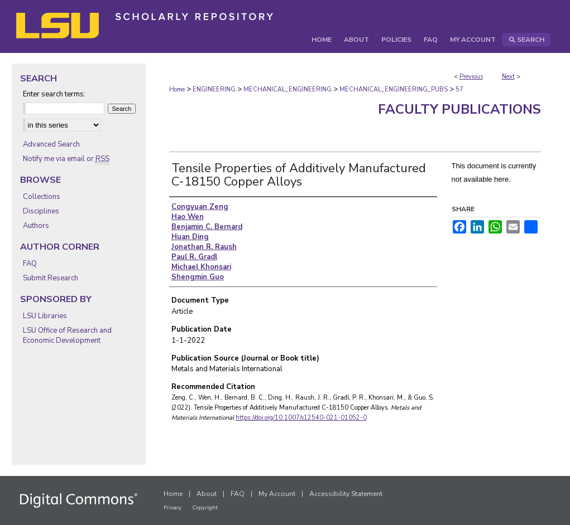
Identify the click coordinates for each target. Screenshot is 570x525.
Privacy (172, 508)
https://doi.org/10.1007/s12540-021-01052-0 (301, 418)
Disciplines (41, 211)
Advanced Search (51, 144)
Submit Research (50, 278)
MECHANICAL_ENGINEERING (287, 89)
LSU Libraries (45, 316)
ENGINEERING (214, 89)
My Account (276, 493)
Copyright (205, 508)
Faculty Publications (459, 109)
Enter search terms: (54, 94)
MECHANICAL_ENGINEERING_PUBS (393, 89)
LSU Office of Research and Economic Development (67, 335)
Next (508, 76)
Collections (41, 197)
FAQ (30, 264)
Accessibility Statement (345, 493)
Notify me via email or (66, 159)
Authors (36, 226)
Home (177, 89)
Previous (471, 76)
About (207, 493)
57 (459, 89)
